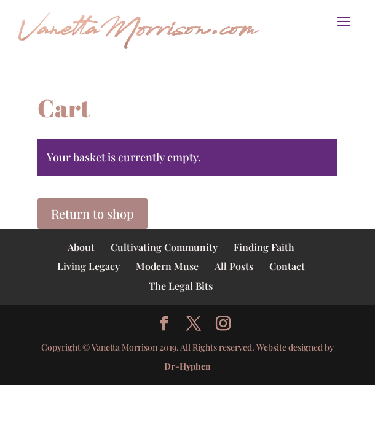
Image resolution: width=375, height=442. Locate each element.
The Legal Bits (181, 285)
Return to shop (92, 213)
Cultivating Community (164, 247)
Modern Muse (167, 266)
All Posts (234, 266)
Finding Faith (264, 247)
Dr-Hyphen (187, 366)
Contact (287, 266)
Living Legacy (88, 266)
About (81, 247)
